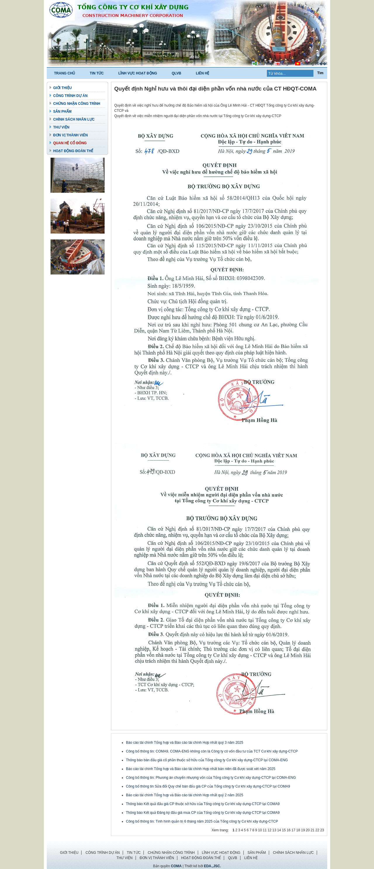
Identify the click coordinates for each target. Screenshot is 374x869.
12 (269, 830)
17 (293, 830)
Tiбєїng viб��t (314, 64)
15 (284, 830)
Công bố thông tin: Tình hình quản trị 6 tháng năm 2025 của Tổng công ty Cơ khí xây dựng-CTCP (202, 821)
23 (322, 830)
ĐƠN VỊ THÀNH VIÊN (70, 135)
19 (303, 830)
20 (308, 830)
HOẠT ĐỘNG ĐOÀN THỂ (73, 151)
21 (312, 830)
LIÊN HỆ (202, 73)
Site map (266, 64)
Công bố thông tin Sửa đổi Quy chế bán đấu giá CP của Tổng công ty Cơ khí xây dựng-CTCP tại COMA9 (208, 786)
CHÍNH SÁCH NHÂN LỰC (74, 119)
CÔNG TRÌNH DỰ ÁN (70, 96)
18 (298, 830)
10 (260, 830)
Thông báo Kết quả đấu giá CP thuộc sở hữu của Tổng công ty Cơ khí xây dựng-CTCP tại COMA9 (203, 804)
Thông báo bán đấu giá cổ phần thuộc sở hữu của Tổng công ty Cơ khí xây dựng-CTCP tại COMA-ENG (207, 760)
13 (274, 830)
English (287, 64)
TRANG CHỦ (64, 73)
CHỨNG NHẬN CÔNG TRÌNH (76, 104)
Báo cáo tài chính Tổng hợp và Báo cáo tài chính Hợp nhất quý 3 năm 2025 (184, 743)
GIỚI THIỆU (62, 88)
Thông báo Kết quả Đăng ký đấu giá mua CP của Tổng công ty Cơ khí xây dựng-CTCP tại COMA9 (203, 813)
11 (264, 830)
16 (288, 830)
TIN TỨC (97, 73)
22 (317, 830)
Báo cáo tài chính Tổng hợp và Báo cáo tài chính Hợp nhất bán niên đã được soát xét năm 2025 (200, 769)
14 (279, 830)
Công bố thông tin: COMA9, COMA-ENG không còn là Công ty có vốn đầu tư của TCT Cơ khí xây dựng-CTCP (212, 751)
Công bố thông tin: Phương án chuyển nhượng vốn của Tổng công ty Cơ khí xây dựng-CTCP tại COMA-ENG (211, 778)
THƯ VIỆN (61, 127)
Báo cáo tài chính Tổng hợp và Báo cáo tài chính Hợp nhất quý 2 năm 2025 (184, 795)
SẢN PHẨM (62, 112)
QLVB (176, 73)
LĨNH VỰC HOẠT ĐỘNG (137, 73)
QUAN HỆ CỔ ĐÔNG (70, 143)
